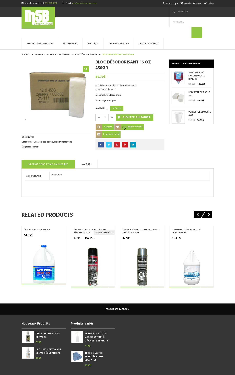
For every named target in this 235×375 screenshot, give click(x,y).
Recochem (56, 153)
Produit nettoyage (60, 33)
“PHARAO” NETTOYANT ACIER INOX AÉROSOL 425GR (141, 210)
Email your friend (111, 113)
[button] (86, 48)
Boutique (40, 33)
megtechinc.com (86, 370)
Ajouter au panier (136, 96)
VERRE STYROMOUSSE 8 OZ (199, 93)
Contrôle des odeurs (86, 33)
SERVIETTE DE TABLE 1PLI (199, 73)
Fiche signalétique (105, 80)
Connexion (182, 11)
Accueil (25, 33)
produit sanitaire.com (117, 287)
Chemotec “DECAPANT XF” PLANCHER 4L (186, 210)
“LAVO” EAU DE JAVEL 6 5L (37, 208)
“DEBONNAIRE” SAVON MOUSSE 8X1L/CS (196, 55)
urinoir (35, 126)
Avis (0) (94, 143)
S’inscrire (196, 11)
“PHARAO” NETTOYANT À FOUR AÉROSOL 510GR (89, 210)
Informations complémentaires (51, 143)
